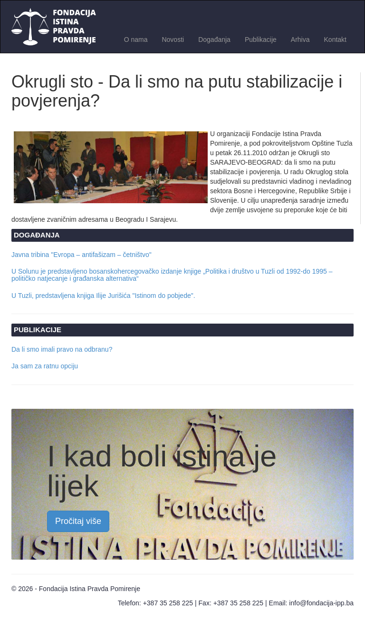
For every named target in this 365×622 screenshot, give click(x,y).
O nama (136, 39)
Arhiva (300, 39)
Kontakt (335, 39)
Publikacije (261, 39)
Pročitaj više (78, 521)
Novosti (173, 39)
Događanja (214, 39)
